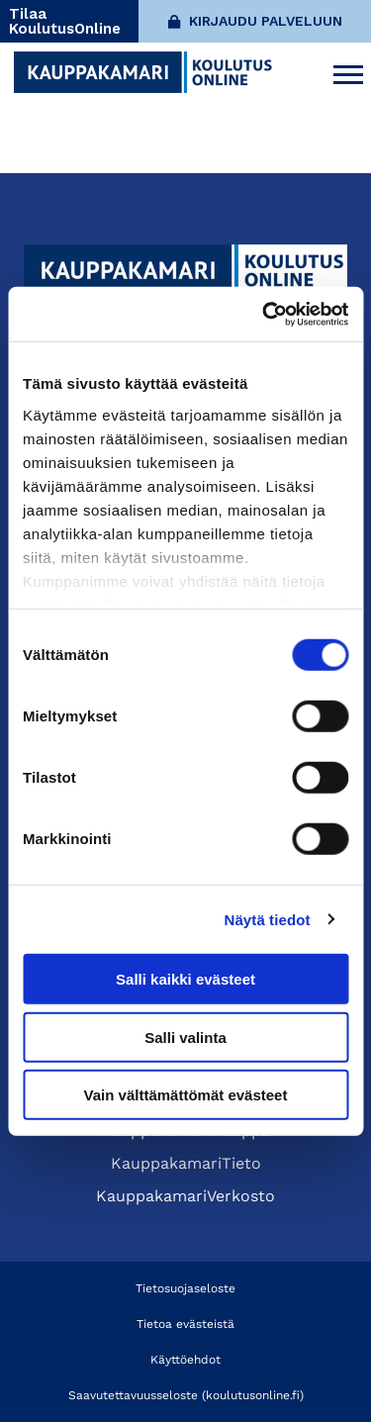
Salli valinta (185, 1036)
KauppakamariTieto (186, 1163)
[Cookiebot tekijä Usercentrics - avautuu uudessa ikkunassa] (264, 314)
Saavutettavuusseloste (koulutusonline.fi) (186, 1395)
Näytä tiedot (268, 918)
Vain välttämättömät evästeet (186, 1095)
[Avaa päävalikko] (348, 72)
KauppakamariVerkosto (185, 1195)
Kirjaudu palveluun (255, 21)
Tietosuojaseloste (185, 1288)
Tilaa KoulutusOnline (65, 22)
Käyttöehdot (185, 1360)
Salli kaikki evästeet (185, 979)
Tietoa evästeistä (185, 1324)
